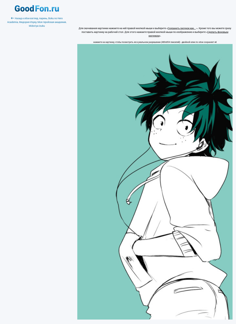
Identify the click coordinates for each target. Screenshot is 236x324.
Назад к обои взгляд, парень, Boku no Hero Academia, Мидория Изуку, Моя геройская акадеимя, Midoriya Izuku (36, 22)
